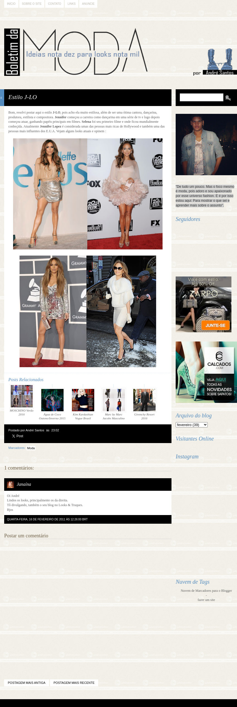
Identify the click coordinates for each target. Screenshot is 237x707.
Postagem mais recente (74, 682)
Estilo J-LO (22, 96)
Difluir (133, 703)
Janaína (24, 484)
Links (71, 3)
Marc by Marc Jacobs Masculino (113, 404)
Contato (54, 3)
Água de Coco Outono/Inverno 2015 (52, 404)
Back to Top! (150, 703)
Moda (31, 448)
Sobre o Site (32, 3)
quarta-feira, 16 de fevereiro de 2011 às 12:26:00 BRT (47, 519)
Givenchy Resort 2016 (144, 404)
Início (11, 3)
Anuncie (88, 3)
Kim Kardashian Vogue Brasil (83, 404)
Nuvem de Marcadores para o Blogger (206, 591)
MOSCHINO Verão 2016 (21, 400)
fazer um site (206, 600)
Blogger (103, 703)
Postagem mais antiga (26, 682)
